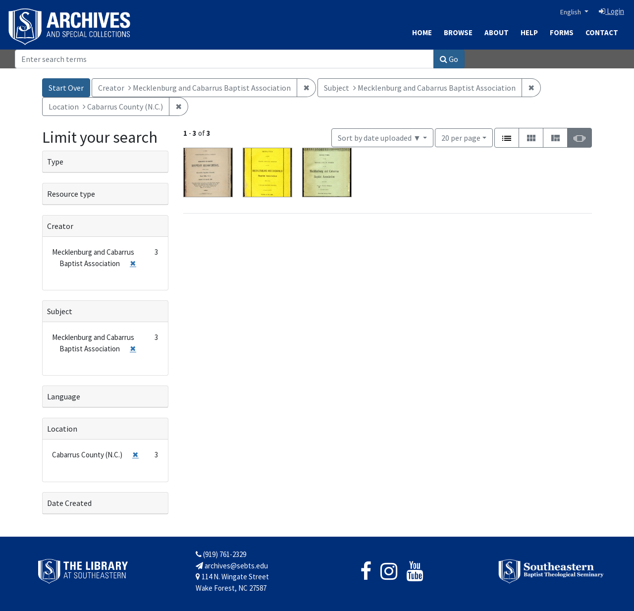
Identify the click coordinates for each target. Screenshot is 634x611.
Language (63, 396)
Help (529, 32)
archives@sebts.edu (232, 565)
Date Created (69, 503)
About (496, 32)
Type (55, 162)
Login (611, 11)
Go (449, 59)
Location (62, 429)
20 (460, 137)
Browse (458, 32)
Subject (59, 311)
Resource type (71, 194)
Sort (379, 138)
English (571, 11)
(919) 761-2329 (221, 554)
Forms (562, 32)
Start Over (66, 88)
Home (422, 32)
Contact (601, 32)
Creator (60, 226)
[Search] (224, 59)
